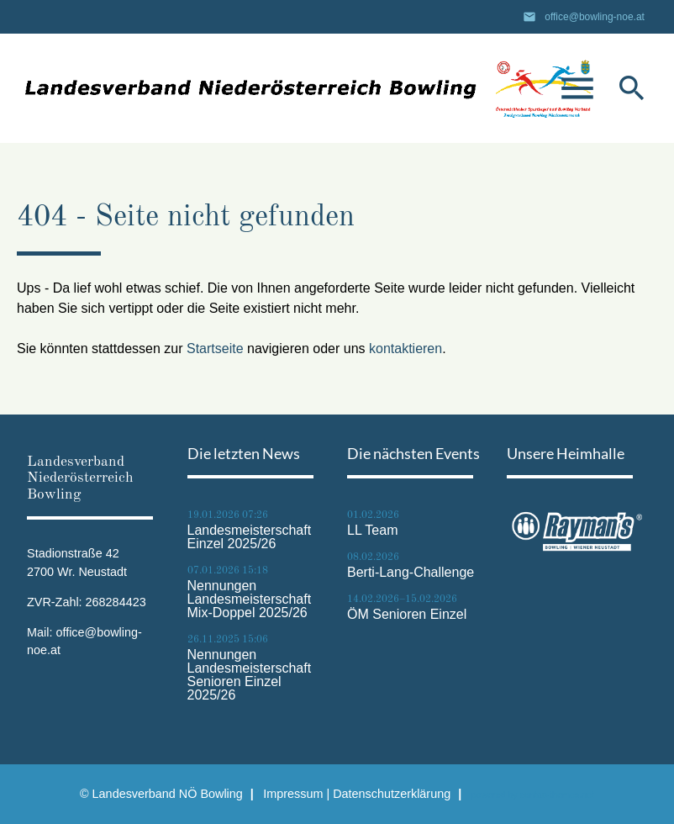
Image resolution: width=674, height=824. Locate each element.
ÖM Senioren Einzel (406, 614)
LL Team (372, 530)
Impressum (293, 793)
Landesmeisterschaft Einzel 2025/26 (249, 537)
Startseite (215, 348)
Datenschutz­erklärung (391, 793)
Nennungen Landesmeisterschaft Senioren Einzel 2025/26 (249, 675)
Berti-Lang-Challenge (410, 572)
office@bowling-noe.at (595, 17)
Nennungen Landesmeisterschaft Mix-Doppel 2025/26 (249, 599)
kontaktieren (405, 348)
